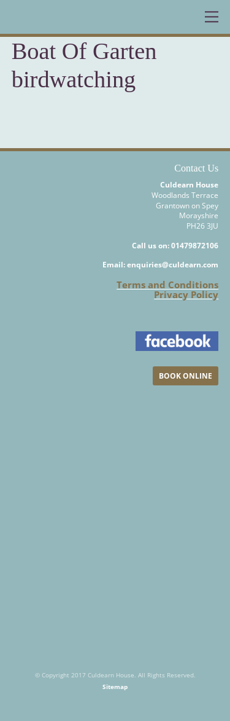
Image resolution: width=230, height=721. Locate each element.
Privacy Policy (186, 294)
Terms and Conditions (167, 284)
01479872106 (194, 245)
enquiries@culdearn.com (172, 264)
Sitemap (115, 686)
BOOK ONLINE (185, 375)
